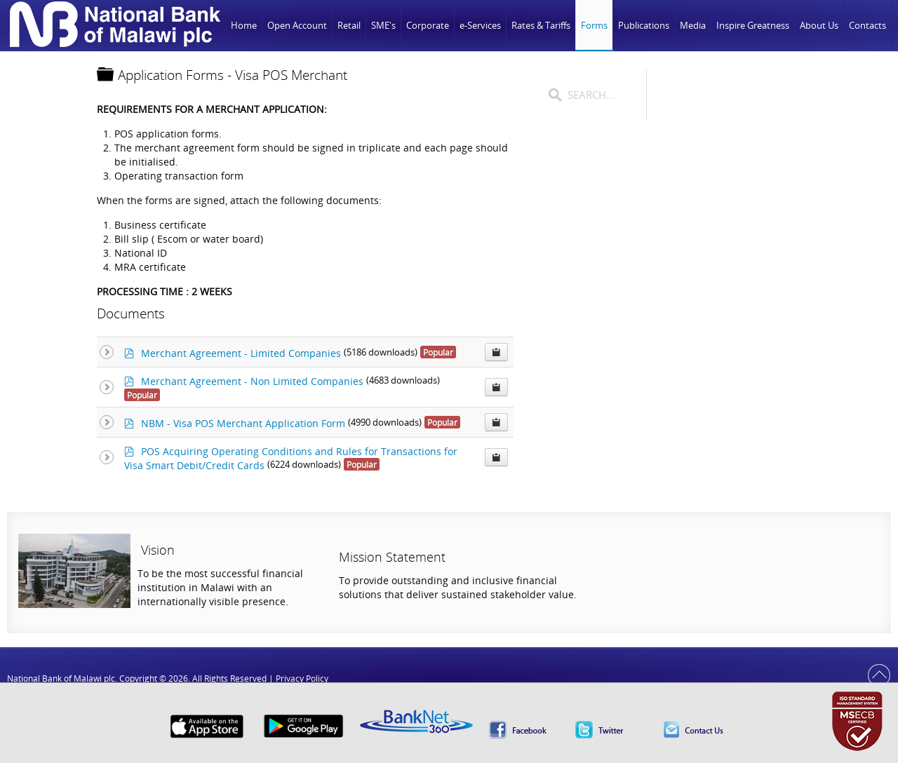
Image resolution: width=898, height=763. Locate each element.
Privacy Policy (302, 678)
